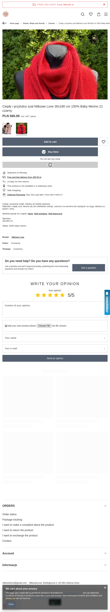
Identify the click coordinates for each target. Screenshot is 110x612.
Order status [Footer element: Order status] (9, 514)
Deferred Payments (16, 194)
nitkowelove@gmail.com (14, 583)
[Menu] (106, 14)
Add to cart (50, 141)
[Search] (83, 14)
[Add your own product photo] (58, 326)
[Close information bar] (104, 4)
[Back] (5, 23)
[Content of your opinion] (55, 309)
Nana (30, 213)
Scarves (51, 23)
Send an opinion (55, 358)
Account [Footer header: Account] (8, 553)
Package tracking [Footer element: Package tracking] (12, 519)
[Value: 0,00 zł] (99, 14)
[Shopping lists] (91, 14)
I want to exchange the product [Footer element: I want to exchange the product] (20, 535)
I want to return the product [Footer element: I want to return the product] (17, 530)
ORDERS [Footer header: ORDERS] (8, 505)
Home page (14, 23)
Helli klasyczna (55, 213)
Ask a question (88, 267)
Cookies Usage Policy (72, 593)
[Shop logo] (5, 14)
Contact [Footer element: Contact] (6, 540)
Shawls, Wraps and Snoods (34, 23)
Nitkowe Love (18, 237)
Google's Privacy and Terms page (45, 598)
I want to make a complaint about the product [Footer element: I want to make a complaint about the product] (28, 524)
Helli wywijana (40, 213)
